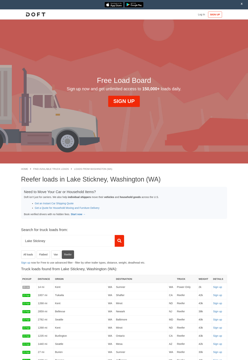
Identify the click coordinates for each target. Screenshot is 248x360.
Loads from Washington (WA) (93, 169)
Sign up (25, 262)
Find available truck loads (51, 169)
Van (56, 254)
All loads (28, 254)
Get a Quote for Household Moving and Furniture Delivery (67, 207)
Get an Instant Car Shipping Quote (54, 203)
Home (24, 169)
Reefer (68, 254)
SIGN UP (215, 14)
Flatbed (43, 254)
